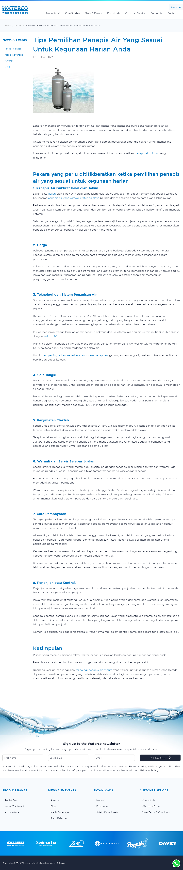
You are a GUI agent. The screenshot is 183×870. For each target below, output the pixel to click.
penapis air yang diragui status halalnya (73, 197)
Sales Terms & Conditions (156, 812)
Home (8, 25)
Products (51, 13)
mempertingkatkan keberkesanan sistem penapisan (74, 355)
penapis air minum (147, 153)
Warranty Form (151, 806)
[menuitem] (22, 800)
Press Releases (13, 48)
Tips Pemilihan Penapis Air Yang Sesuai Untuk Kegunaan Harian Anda (63, 25)
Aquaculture (12, 812)
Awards (9, 60)
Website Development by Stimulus (48, 863)
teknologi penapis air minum (93, 669)
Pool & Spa (11, 800)
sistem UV (50, 336)
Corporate (156, 13)
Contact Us (148, 800)
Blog (18, 25)
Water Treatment (14, 806)
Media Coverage (14, 54)
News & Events (93, 13)
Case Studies (72, 13)
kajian (52, 193)
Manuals (101, 800)
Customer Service (135, 13)
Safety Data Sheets (107, 812)
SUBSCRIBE (160, 758)
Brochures (102, 806)
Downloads (113, 13)
